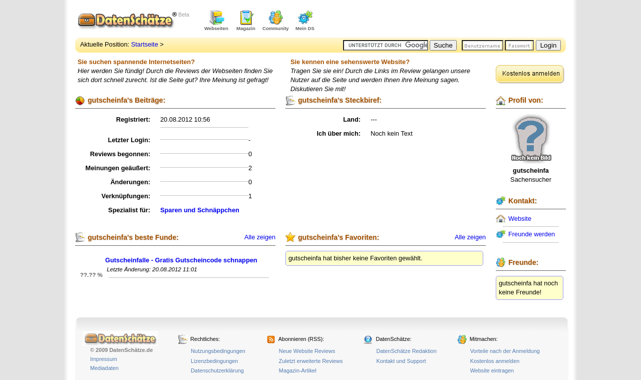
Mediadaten (104, 368)
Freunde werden (531, 234)
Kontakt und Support (401, 361)
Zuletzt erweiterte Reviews (311, 361)
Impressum (103, 359)
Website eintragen (492, 370)
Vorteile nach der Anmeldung (505, 351)
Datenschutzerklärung (217, 370)
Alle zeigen (259, 237)
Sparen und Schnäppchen (199, 210)
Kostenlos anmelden (495, 361)
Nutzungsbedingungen (218, 351)
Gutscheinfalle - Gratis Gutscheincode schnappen (181, 260)
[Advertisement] (449, 20)
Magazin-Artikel (297, 370)
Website (519, 218)
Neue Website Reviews (307, 351)
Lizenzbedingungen (214, 361)
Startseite (144, 44)
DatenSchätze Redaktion (406, 351)
